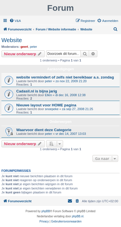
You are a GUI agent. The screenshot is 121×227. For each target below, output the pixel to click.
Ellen (48, 95)
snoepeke (52, 109)
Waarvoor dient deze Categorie (43, 130)
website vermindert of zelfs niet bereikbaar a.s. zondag (65, 77)
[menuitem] (15, 20)
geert (24, 46)
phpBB (45, 211)
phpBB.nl (78, 216)
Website (11, 40)
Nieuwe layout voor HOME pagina (46, 105)
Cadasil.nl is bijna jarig (36, 91)
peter (33, 46)
